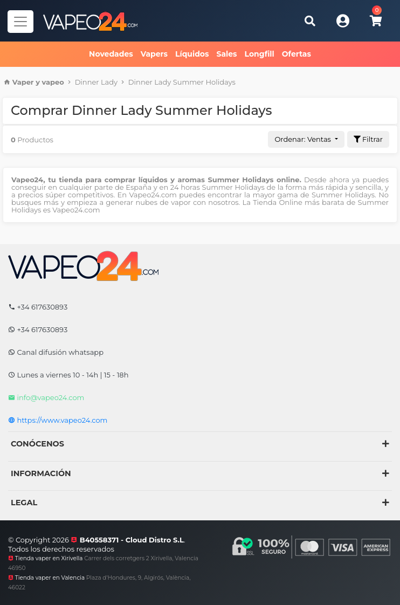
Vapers (154, 54)
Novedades (111, 54)
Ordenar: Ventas (303, 139)
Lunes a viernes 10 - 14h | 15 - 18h (68, 374)
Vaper (23, 82)
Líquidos (192, 54)
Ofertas (296, 54)
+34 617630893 (37, 306)
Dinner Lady (96, 82)
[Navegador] (20, 21)
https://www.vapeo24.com (57, 420)
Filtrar (368, 139)
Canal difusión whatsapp (56, 352)
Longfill (259, 54)
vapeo (53, 82)
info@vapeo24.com (46, 397)
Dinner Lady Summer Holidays (182, 82)
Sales (226, 54)
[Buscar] (309, 21)
